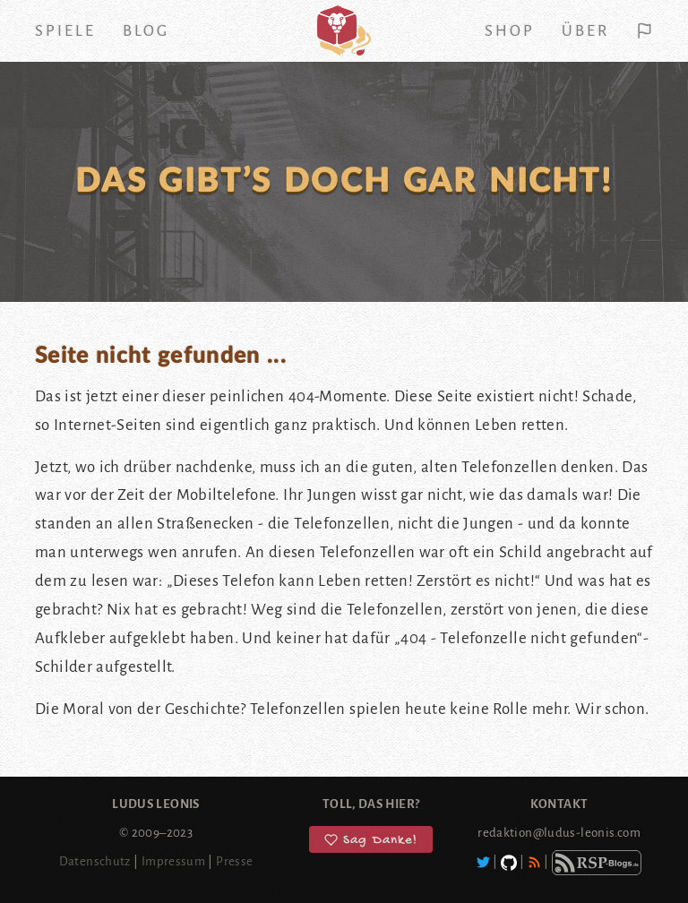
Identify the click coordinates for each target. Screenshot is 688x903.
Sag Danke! (370, 840)
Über (585, 30)
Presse (234, 861)
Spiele (65, 30)
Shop (510, 30)
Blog (146, 30)
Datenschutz (95, 861)
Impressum (173, 861)
